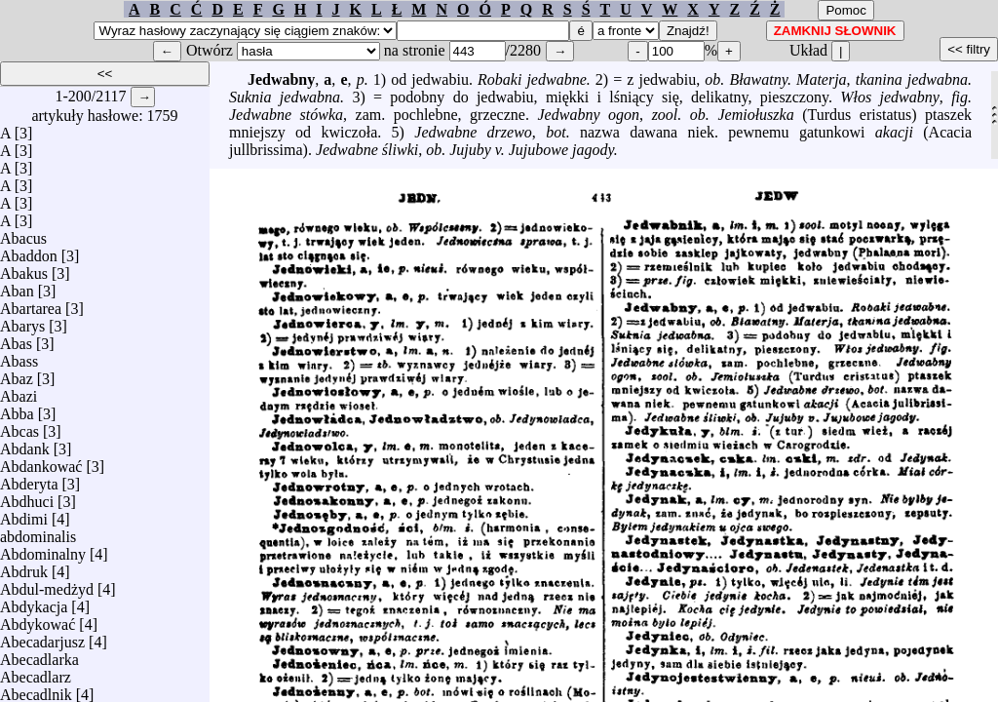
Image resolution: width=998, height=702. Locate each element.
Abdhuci (27, 496)
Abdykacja (33, 602)
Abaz (16, 374)
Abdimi (24, 514)
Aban (17, 286)
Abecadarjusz (42, 637)
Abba (17, 409)
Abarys (22, 321)
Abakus (24, 268)
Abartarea (30, 303)
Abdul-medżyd (47, 584)
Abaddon (29, 251)
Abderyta (29, 479)
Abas (16, 339)
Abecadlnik (36, 690)
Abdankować (41, 461)
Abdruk (24, 567)
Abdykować (37, 619)
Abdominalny (43, 549)
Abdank (25, 444)
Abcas (19, 426)
